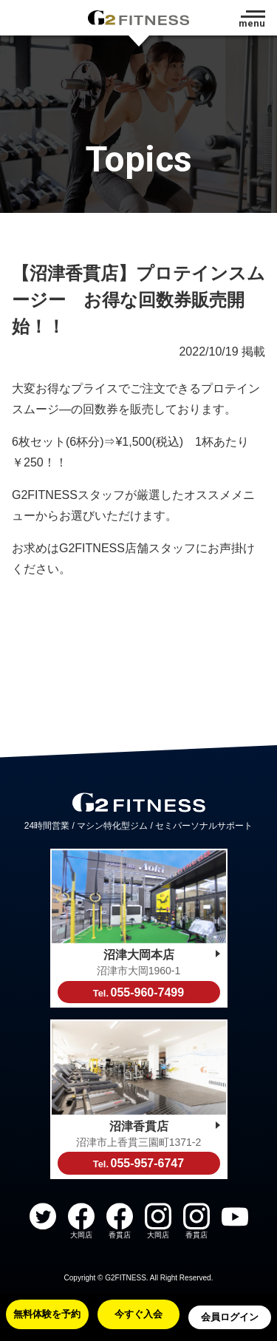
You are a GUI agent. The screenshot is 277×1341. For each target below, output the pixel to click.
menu (252, 23)
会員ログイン (230, 1317)
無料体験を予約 (47, 1314)
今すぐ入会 (138, 1314)
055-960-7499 (138, 992)
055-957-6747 (138, 1163)
